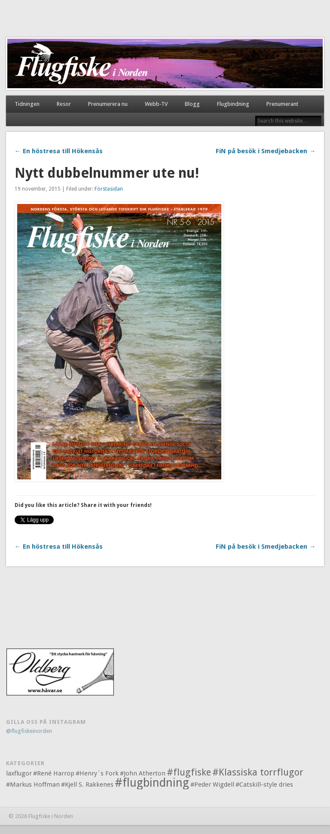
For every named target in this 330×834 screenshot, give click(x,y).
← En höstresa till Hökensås (59, 151)
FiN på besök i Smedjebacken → (265, 151)
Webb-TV (156, 104)
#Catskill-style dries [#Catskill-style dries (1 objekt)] (264, 784)
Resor (64, 104)
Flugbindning (233, 104)
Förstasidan (109, 189)
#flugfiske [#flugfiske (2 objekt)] (189, 772)
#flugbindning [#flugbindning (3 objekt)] (152, 782)
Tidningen (27, 104)
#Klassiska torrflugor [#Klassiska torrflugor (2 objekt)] (257, 772)
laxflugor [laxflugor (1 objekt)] (19, 773)
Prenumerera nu (108, 104)
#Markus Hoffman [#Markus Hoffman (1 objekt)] (33, 784)
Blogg (192, 104)
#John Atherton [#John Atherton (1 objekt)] (142, 773)
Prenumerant (282, 104)
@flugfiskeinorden (29, 731)
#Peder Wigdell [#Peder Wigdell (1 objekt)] (212, 784)
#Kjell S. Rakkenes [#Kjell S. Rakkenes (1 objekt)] (87, 784)
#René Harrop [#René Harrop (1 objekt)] (53, 773)
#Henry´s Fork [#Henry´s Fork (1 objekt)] (97, 773)
